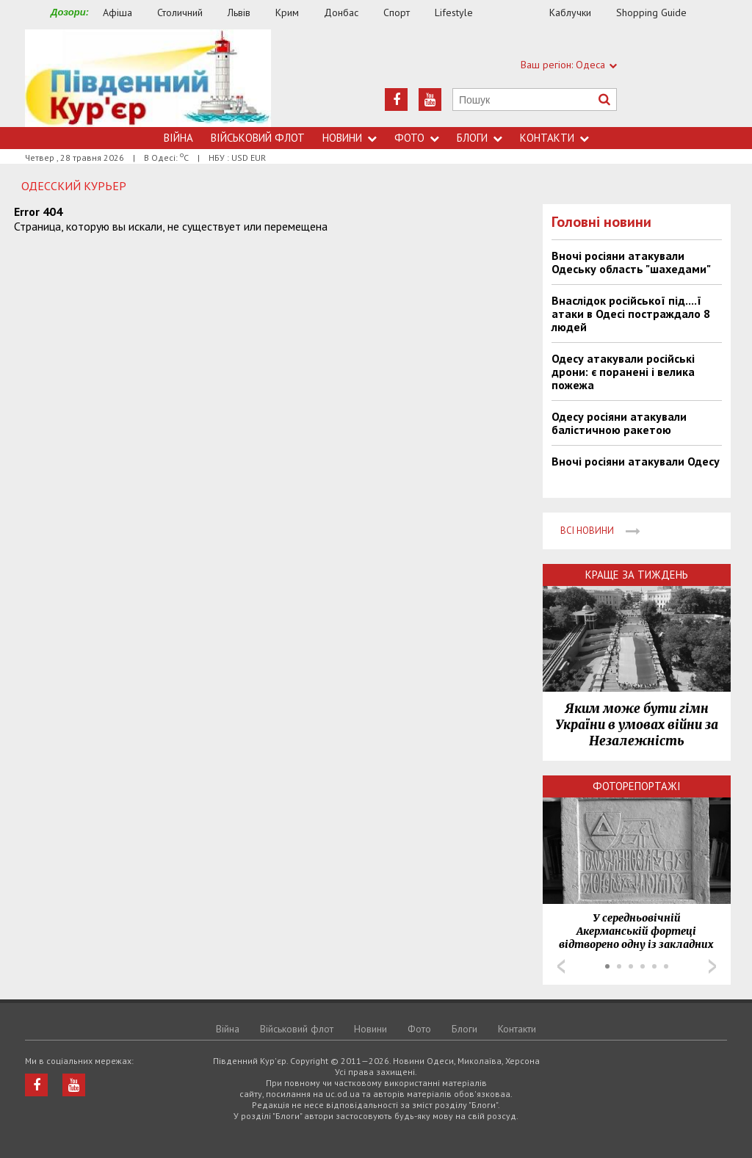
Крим (287, 12)
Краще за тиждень (636, 575)
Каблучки (570, 12)
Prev (561, 966)
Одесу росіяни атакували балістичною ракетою (619, 423)
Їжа (518, 12)
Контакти (554, 138)
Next (712, 966)
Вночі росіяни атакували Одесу (636, 461)
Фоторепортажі (637, 786)
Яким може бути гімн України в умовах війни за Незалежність (636, 725)
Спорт (396, 12)
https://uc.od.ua (148, 78)
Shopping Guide (651, 12)
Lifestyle (454, 12)
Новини (349, 138)
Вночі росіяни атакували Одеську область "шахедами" (631, 262)
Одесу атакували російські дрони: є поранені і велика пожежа (623, 371)
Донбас (341, 12)
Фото (416, 138)
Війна (178, 138)
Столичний (180, 12)
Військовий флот (258, 138)
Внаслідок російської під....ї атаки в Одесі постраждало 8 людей (631, 313)
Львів (239, 12)
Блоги (479, 138)
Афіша (117, 12)
